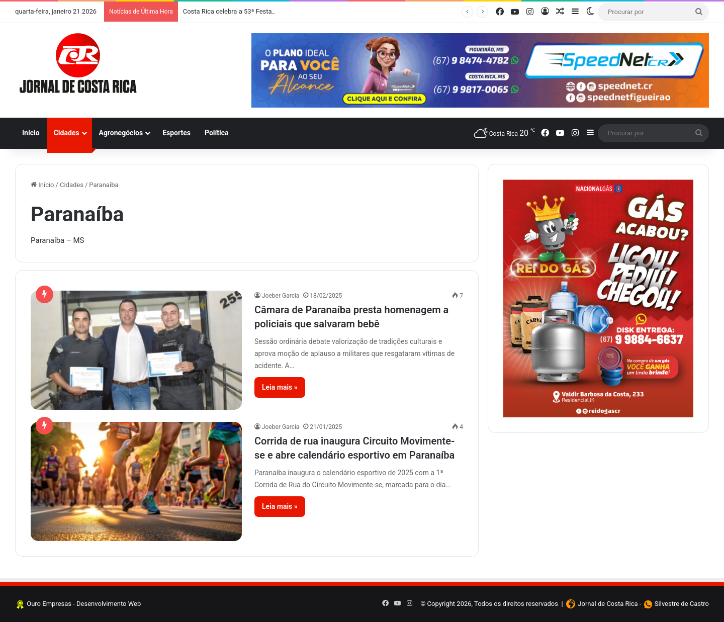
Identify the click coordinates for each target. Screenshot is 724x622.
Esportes (176, 133)
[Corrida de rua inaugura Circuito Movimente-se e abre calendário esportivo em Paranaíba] (136, 481)
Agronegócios (121, 133)
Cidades (66, 133)
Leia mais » (280, 387)
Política (217, 133)
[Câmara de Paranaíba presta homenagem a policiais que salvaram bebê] (136, 350)
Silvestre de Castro (682, 603)
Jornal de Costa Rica (608, 603)
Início (31, 133)
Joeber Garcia (280, 295)
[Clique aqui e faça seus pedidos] (598, 298)
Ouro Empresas (49, 603)
